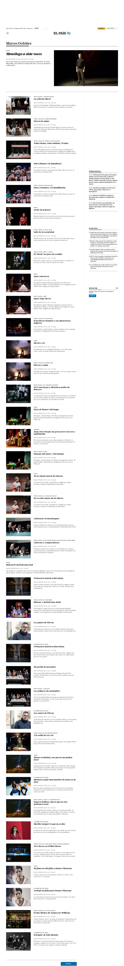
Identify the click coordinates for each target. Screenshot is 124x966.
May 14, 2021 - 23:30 (50, 258)
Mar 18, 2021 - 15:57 (50, 626)
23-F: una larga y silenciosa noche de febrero (52, 389)
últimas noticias (95, 171)
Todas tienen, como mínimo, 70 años (51, 143)
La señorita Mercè (42, 99)
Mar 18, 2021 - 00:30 (50, 650)
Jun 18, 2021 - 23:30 (50, 125)
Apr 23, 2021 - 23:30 (50, 369)
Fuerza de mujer (41, 121)
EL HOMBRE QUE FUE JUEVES (41, 821)
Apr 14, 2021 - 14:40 (50, 413)
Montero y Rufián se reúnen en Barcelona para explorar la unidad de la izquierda (102, 197)
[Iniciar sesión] (112, 28)
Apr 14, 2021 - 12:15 (50, 437)
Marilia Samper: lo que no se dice (49, 824)
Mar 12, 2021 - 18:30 (50, 694)
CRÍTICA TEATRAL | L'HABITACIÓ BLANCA (44, 96)
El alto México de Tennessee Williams (52, 913)
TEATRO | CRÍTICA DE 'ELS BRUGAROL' (43, 600)
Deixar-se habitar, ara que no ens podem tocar (53, 759)
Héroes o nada (41, 365)
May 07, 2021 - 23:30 (50, 302)
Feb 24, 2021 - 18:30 (50, 828)
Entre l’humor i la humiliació (47, 164)
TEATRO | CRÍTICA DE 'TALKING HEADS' (43, 318)
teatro (8, 50)
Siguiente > (69, 963)
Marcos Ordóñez (19, 43)
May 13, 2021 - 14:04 (50, 280)
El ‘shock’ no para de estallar (48, 254)
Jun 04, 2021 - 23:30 (50, 147)
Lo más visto (93, 228)
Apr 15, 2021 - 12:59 (50, 393)
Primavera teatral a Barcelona (48, 578)
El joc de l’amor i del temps (46, 410)
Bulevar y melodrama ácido (47, 602)
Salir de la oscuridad (44, 232)
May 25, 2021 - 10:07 (50, 213)
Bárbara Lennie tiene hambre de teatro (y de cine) (55, 781)
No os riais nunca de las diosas (48, 498)
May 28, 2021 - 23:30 (50, 191)
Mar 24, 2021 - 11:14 (22, 568)
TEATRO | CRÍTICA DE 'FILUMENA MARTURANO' (45, 119)
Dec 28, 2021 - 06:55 (28, 59)
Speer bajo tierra (42, 299)
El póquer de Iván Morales (46, 935)
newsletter (93, 288)
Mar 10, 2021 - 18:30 (50, 717)
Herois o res (39, 343)
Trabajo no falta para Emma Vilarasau (52, 891)
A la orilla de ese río (44, 735)
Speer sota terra (41, 277)
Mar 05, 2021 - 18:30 (50, 739)
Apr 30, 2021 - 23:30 (50, 326)
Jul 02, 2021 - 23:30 (50, 102)
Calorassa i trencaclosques (46, 519)
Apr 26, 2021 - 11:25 (50, 347)
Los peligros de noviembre (47, 691)
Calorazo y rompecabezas (46, 543)
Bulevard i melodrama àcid (19, 565)
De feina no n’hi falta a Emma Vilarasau (53, 869)
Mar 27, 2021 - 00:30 (50, 546)
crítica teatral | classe (40, 451)
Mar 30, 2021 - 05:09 (50, 522)
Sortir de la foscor (42, 210)
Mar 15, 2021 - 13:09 (50, 670)
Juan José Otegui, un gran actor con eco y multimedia (54, 433)
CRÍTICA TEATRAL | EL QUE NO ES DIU (43, 230)
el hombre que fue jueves (41, 711)
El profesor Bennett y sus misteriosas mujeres (52, 322)
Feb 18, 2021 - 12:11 (49, 872)
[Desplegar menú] (7, 33)
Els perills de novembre (45, 667)
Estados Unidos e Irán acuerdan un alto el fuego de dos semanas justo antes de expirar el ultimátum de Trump (104, 251)
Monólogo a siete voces (24, 54)
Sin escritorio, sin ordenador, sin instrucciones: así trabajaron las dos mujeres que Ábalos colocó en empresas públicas (102, 205)
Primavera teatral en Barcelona (49, 647)
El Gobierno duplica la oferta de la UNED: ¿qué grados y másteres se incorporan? (102, 189)
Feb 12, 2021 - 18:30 (49, 916)
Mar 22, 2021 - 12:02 (50, 582)
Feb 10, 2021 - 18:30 (50, 938)
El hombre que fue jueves (41, 644)
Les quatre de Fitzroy (44, 623)
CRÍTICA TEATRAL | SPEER (40, 296)
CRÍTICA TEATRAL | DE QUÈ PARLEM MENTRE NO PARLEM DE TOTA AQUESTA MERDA (54, 540)
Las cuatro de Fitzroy (44, 713)
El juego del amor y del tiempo (49, 454)
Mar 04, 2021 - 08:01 (50, 763)
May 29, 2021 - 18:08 (50, 167)
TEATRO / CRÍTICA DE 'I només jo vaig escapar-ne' (47, 141)
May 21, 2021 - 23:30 (50, 236)
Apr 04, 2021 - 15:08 (50, 480)
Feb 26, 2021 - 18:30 (50, 807)
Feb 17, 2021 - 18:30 (49, 894)
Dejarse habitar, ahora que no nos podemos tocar (51, 803)
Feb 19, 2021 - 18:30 (49, 850)
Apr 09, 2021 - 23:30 (50, 457)
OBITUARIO (36, 429)
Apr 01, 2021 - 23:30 (50, 502)
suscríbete (101, 28)
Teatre (35, 207)
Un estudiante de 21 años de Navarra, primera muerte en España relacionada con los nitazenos (103, 266)
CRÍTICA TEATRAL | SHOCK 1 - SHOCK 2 (43, 252)
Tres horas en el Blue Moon (47, 846)
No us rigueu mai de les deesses (48, 476)
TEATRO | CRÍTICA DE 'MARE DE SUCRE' (43, 185)
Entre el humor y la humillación (49, 188)
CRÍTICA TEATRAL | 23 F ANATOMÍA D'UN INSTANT (46, 385)
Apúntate (92, 295)
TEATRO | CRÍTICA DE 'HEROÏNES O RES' (43, 363)
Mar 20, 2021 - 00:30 (50, 606)
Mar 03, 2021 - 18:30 (50, 785)
